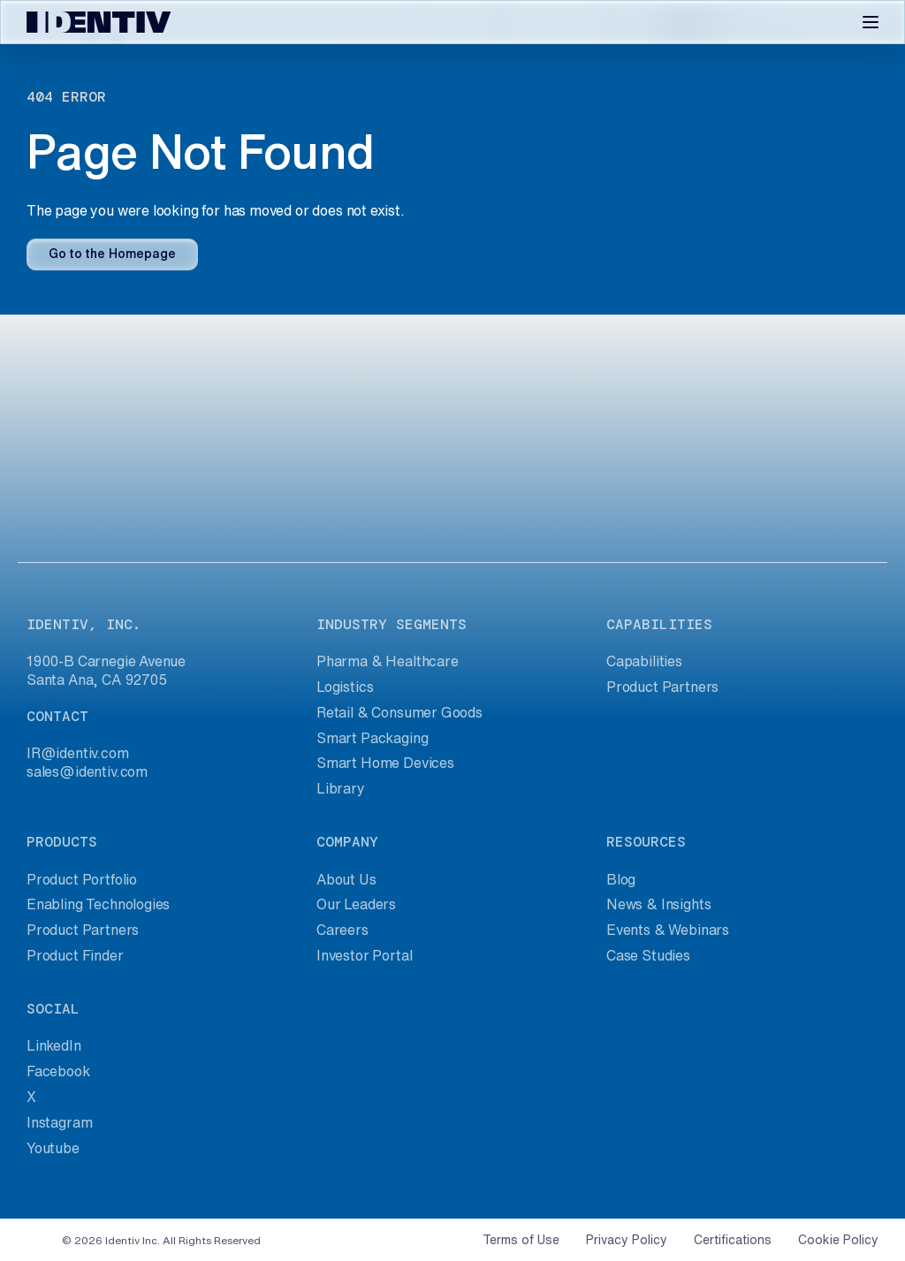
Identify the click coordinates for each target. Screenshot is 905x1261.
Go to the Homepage (112, 253)
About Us (346, 879)
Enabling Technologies (98, 904)
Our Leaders (356, 904)
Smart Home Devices (385, 763)
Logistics (344, 687)
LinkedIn (54, 1045)
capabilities (659, 624)
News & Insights (658, 904)
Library (340, 788)
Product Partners (662, 687)
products (62, 841)
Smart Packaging (372, 738)
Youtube (53, 1148)
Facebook (58, 1071)
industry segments (391, 624)
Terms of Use (521, 1240)
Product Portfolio (82, 879)
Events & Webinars (667, 930)
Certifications (733, 1240)
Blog (620, 879)
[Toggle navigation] (870, 22)
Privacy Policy (626, 1240)
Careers (342, 930)
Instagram (59, 1122)
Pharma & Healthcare (387, 661)
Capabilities (644, 661)
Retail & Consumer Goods (399, 712)
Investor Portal (364, 955)
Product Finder (75, 955)
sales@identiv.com (87, 771)
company (347, 841)
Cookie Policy (838, 1240)
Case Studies (648, 955)
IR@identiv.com (78, 753)
